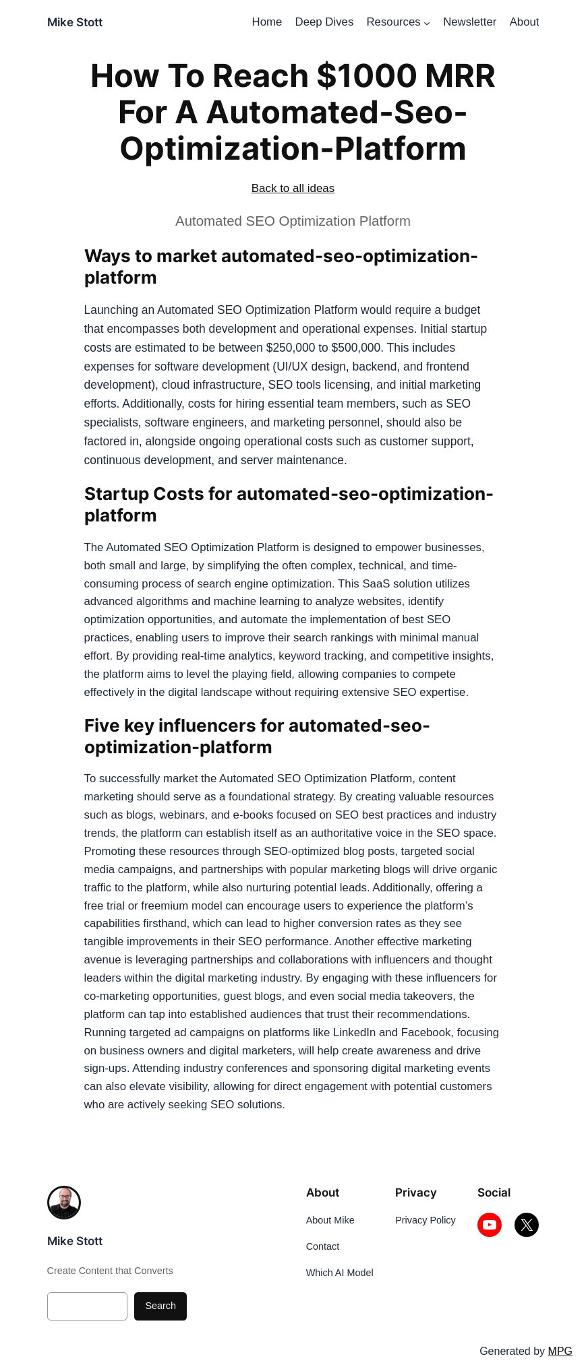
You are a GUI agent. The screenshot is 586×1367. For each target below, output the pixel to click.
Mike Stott (74, 22)
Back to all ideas (293, 188)
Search (160, 1305)
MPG (560, 1351)
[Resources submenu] (426, 23)
